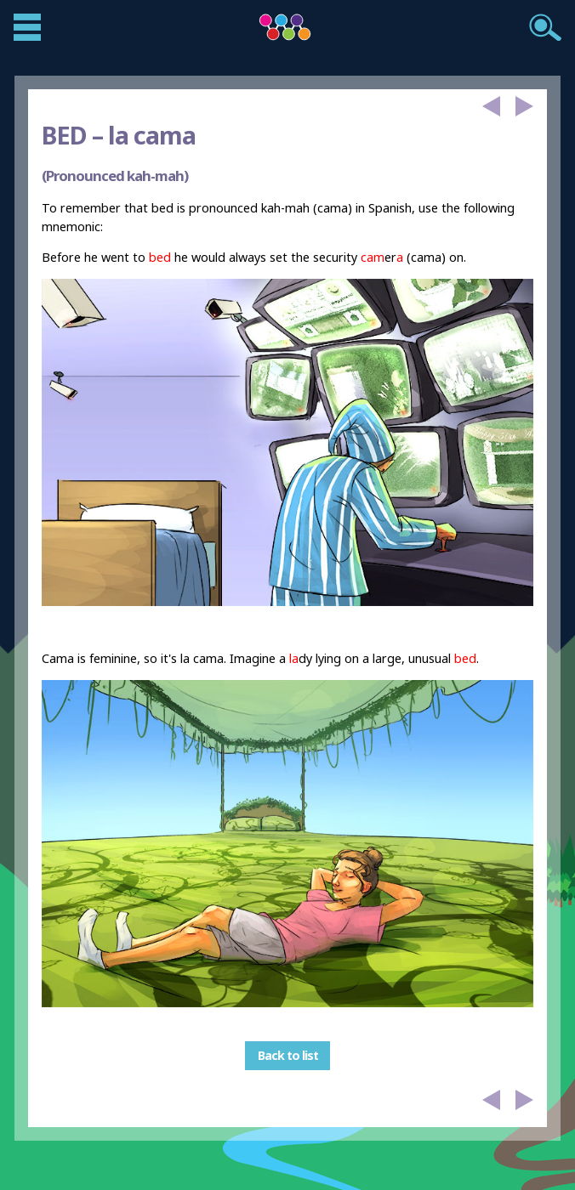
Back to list (288, 1055)
